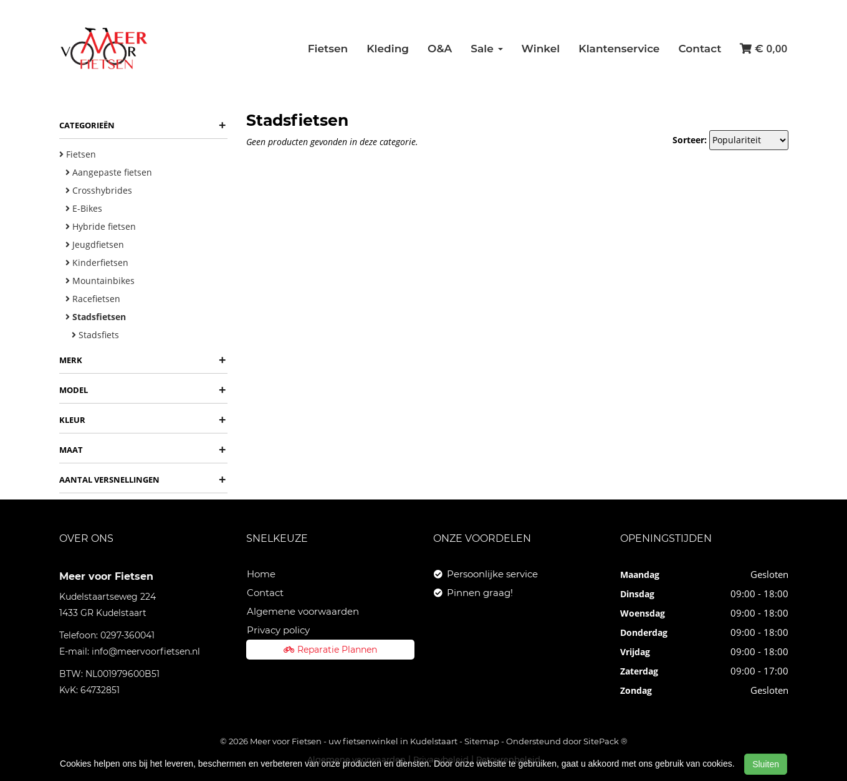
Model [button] (142, 390)
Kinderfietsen (96, 262)
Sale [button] (486, 48)
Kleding (387, 48)
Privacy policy (278, 630)
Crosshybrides (98, 190)
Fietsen (328, 48)
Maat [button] (142, 450)
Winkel (541, 48)
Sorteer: (689, 140)
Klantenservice (618, 48)
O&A (440, 48)
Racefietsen (92, 299)
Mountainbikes (100, 280)
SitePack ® (605, 741)
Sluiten (765, 764)
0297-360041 (127, 635)
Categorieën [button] (142, 125)
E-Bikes (83, 208)
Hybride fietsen (100, 226)
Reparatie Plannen (330, 649)
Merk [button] (142, 360)
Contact (699, 48)
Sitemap (481, 741)
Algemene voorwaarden (303, 611)
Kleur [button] (142, 420)
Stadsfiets (95, 335)
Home (261, 574)
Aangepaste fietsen (108, 172)
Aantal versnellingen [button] (142, 480)
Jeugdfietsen (94, 244)
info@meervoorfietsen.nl (146, 651)
